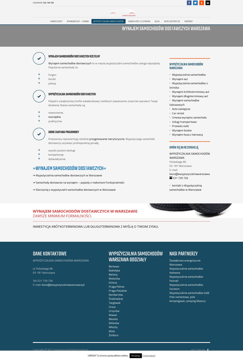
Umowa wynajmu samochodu (189, 117)
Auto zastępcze (181, 109)
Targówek (114, 303)
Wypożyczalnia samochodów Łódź (189, 293)
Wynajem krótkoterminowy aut (190, 92)
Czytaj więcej (148, 355)
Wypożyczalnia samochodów (189, 75)
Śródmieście (116, 299)
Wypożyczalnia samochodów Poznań (186, 279)
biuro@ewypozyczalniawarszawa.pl (190, 174)
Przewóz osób (180, 126)
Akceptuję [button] (135, 355)
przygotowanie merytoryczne (106, 139)
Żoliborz (114, 335)
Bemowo (114, 266)
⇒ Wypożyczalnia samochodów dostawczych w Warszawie (67, 175)
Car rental (178, 113)
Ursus (112, 307)
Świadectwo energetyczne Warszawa (185, 262)
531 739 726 (48, 3)
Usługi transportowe (184, 122)
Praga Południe (118, 291)
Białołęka (114, 270)
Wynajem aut (180, 79)
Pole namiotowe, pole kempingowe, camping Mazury (187, 299)
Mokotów (114, 278)
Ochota (113, 282)
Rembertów (116, 295)
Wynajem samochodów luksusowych (184, 102)
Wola (112, 331)
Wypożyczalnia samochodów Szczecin (186, 287)
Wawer (113, 315)
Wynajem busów (182, 130)
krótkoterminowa (67, 226)
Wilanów (114, 323)
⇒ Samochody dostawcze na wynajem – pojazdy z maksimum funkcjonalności (78, 182)
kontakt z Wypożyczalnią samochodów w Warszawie (185, 187)
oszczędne (54, 117)
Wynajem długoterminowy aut (190, 96)
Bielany (113, 274)
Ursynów (114, 311)
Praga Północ (116, 287)
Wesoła (113, 319)
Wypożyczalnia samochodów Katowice (186, 270)
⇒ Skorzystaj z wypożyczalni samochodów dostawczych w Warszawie (74, 190)
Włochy (113, 327)
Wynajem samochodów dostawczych (69, 63)
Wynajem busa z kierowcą (187, 134)
